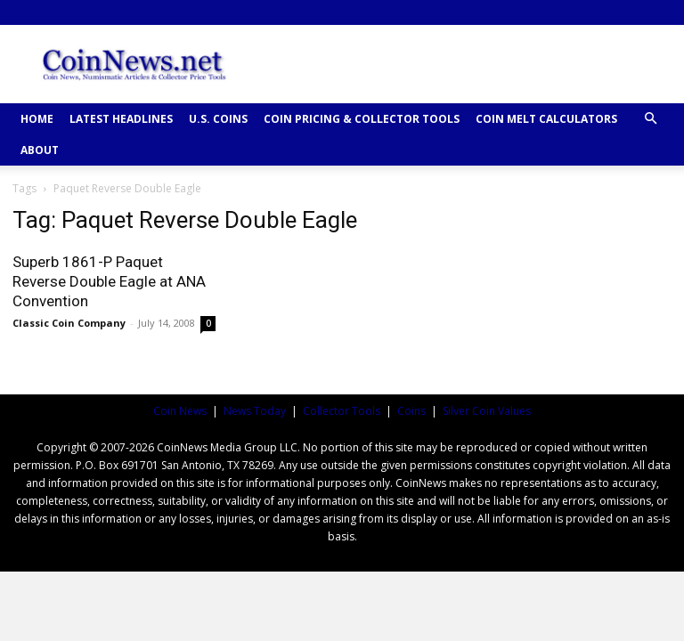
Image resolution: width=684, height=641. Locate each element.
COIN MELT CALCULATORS (546, 118)
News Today (255, 410)
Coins (411, 410)
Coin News (180, 410)
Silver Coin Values (487, 410)
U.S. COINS (218, 118)
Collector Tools (341, 410)
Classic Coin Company (69, 322)
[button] (650, 118)
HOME (36, 118)
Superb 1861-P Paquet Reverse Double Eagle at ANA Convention (109, 281)
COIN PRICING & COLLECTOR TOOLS (362, 118)
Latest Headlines (121, 118)
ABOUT (39, 150)
